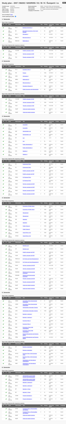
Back (64, 2)
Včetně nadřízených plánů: (8, 16)
